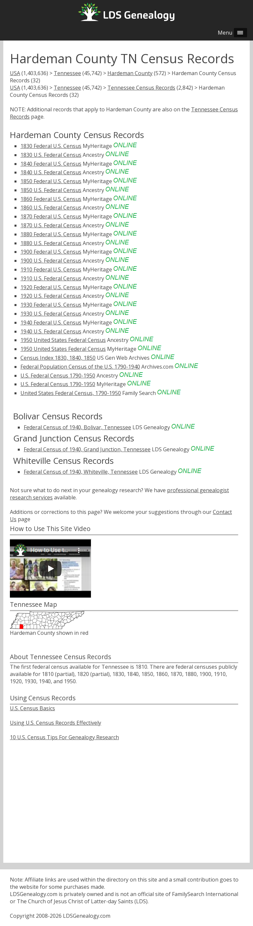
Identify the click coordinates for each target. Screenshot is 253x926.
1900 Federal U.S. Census (50, 251)
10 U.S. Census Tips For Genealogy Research (64, 737)
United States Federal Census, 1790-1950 (70, 393)
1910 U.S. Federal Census (50, 278)
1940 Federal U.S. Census (50, 322)
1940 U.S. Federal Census (50, 331)
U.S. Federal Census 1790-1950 (57, 375)
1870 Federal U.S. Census (50, 216)
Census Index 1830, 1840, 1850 (58, 357)
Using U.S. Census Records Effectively (55, 722)
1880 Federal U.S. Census (50, 234)
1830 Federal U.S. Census (50, 146)
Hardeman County (130, 73)
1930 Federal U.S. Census (50, 304)
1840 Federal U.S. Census (50, 163)
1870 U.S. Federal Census (50, 225)
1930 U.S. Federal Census (50, 313)
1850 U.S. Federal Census (50, 190)
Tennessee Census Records (141, 87)
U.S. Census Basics (32, 708)
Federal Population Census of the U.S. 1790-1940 (80, 366)
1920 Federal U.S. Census (50, 287)
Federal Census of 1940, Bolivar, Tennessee (77, 427)
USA (15, 73)
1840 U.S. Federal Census (50, 172)
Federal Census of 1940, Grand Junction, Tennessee (87, 449)
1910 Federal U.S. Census (50, 269)
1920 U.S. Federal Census (50, 295)
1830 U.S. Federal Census (50, 154)
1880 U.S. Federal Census (50, 243)
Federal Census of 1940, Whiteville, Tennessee (81, 471)
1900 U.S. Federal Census (50, 260)
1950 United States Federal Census (63, 340)
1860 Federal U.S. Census (50, 199)
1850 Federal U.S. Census (50, 181)
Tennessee (67, 73)
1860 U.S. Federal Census (50, 207)
